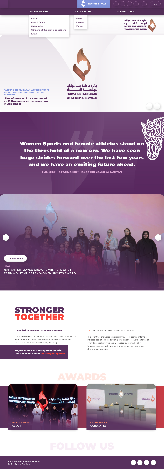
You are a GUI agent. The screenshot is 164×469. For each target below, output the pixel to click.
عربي (155, 4)
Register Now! (93, 4)
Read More (16, 258)
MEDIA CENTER (83, 11)
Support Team (125, 11)
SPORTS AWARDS (39, 11)
